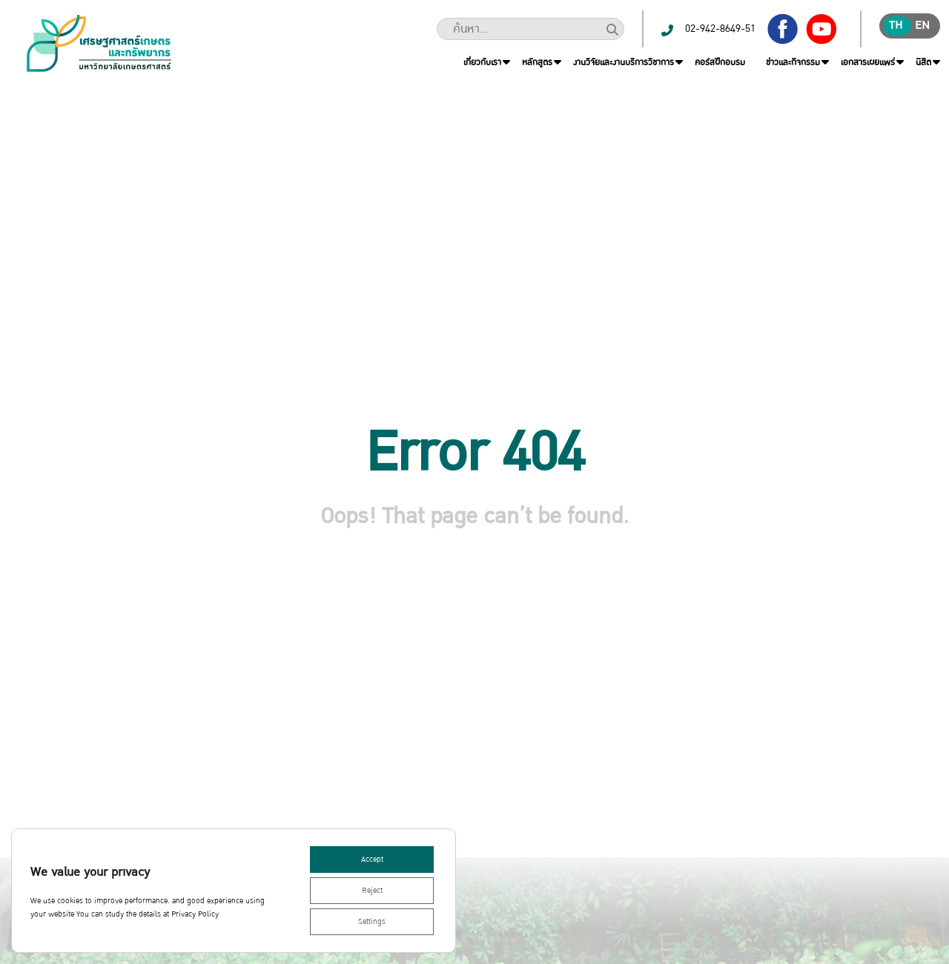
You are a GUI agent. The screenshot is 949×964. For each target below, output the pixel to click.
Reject (372, 890)
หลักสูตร (537, 62)
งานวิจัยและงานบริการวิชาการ (623, 62)
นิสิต (923, 62)
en (922, 25)
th (895, 25)
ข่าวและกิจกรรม (793, 62)
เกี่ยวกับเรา (482, 62)
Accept (372, 859)
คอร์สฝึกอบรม (720, 62)
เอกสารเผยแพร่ (868, 62)
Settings (372, 921)
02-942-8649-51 (720, 28)
